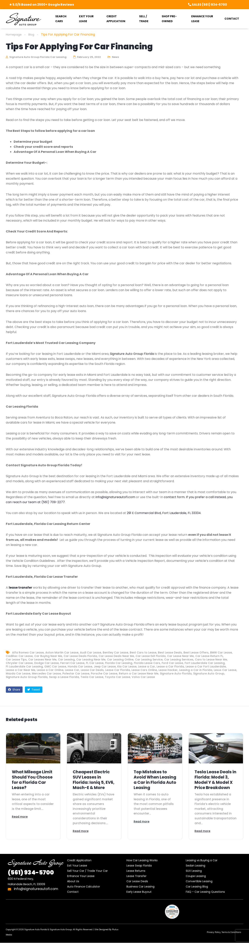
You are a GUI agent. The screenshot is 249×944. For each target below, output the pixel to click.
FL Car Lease (94, 663)
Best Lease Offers (196, 653)
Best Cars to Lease (143, 653)
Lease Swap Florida (139, 867)
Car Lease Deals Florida (80, 656)
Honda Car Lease (80, 667)
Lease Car (72, 670)
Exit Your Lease (77, 867)
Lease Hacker (168, 670)
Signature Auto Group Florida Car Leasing (36, 57)
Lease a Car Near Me (20, 670)
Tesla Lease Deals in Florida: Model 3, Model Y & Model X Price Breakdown (215, 780)
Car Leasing (66, 660)
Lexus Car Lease (225, 670)
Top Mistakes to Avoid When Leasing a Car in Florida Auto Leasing (155, 780)
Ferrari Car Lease (72, 663)
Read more (20, 817)
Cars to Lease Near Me (211, 660)
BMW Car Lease (221, 653)
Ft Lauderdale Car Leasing (24, 667)
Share (14, 690)
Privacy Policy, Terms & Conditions (224, 933)
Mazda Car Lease (18, 674)
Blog (33, 34)
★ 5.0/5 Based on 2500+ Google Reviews (41, 4)
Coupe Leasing (196, 877)
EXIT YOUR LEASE (86, 18)
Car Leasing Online (120, 660)
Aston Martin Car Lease (61, 653)
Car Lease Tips (16, 660)
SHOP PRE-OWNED (169, 18)
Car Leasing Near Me (90, 660)
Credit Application (79, 861)
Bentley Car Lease (115, 653)
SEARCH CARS (60, 18)
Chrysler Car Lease (19, 663)
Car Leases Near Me (42, 660)
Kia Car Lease (127, 667)
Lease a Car (146, 667)
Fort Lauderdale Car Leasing (205, 663)
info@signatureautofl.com (115, 497)
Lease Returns (135, 872)
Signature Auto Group (208, 674)
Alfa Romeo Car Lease (28, 653)
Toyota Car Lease (117, 677)
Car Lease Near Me (180, 656)
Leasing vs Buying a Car (201, 861)
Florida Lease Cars (147, 663)
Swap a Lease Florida (64, 677)
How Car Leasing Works (142, 861)
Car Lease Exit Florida (151, 656)
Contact (73, 893)
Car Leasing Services (178, 660)
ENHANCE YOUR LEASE (202, 18)
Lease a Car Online (50, 670)
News (115, 57)
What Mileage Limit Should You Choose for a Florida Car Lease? (32, 780)
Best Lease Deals (170, 653)
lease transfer (20, 588)
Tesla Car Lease (92, 677)
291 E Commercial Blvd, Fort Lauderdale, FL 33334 (164, 513)
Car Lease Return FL (209, 656)
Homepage (14, 34)
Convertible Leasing (199, 882)
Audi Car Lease (90, 653)
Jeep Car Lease (105, 667)
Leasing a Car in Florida (195, 670)
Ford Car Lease (172, 663)
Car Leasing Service (149, 660)
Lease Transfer (136, 877)
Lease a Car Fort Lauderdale (206, 667)
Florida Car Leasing (118, 663)
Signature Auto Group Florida (132, 354)
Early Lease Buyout (139, 893)
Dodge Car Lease (46, 663)
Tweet (33, 690)
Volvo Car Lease (143, 677)
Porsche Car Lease (104, 674)
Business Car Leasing (140, 888)
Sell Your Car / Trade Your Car (87, 872)
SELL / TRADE (143, 18)
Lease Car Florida (117, 670)
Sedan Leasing (195, 867)
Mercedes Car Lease (46, 674)
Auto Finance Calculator (83, 888)
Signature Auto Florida (176, 674)
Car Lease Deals (137, 882)
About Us (73, 882)
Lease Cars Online (144, 670)
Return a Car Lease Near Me (138, 674)
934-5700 (31, 874)
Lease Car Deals (92, 670)
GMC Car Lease (55, 667)
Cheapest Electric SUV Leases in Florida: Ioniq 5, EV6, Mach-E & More (93, 780)
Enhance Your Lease (81, 877)
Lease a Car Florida (170, 667)
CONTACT (231, 19)
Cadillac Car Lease (19, 656)
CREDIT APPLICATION (115, 18)
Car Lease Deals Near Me (116, 656)
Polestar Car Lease (75, 674)
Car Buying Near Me (48, 656)
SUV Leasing (194, 872)
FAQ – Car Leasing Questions (205, 893)
